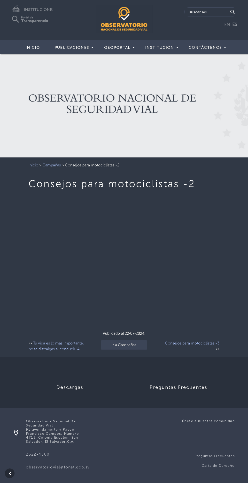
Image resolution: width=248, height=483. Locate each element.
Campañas (51, 165)
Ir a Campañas (124, 345)
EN (227, 24)
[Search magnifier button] (232, 12)
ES (234, 24)
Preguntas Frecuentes (214, 456)
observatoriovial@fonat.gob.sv (58, 467)
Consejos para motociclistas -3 (192, 343)
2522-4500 (37, 454)
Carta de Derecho (218, 466)
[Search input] (207, 12)
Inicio (32, 47)
